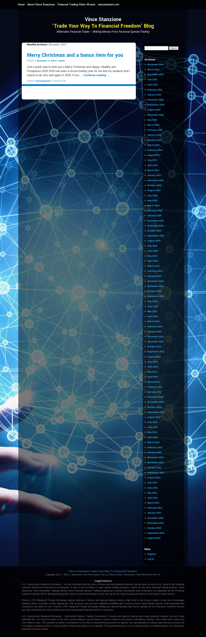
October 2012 (154, 407)
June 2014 (152, 306)
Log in (150, 559)
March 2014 (153, 321)
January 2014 (154, 331)
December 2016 (155, 180)
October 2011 (154, 467)
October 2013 (154, 346)
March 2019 (153, 125)
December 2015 (155, 220)
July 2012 (152, 422)
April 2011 (152, 497)
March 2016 (153, 205)
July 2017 (152, 160)
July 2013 (152, 361)
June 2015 (152, 251)
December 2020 (155, 99)
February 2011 (154, 507)
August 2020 (154, 109)
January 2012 (154, 452)
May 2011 (152, 492)
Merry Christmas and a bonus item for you (75, 55)
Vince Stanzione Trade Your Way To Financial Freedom (103, 571)
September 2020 (155, 104)
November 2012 (155, 402)
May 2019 (152, 120)
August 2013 (154, 356)
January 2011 (154, 512)
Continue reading (96, 75)
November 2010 (155, 523)
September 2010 (155, 533)
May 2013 (152, 371)
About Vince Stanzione (41, 4)
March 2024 (153, 69)
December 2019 (155, 115)
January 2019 (154, 135)
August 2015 (154, 240)
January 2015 (154, 276)
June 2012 (152, 427)
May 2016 (152, 200)
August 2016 (154, 190)
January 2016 (154, 215)
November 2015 (155, 225)
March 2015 (153, 266)
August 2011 (154, 477)
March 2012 (153, 442)
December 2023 (155, 74)
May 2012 (152, 432)
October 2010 (154, 528)
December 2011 (155, 457)
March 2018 (153, 145)
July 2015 (152, 246)
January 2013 (154, 392)
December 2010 (155, 518)
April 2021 (152, 84)
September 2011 (155, 472)
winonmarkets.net (108, 4)
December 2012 (155, 397)
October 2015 (154, 230)
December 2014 (155, 281)
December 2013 (155, 336)
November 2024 (155, 64)
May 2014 (152, 311)
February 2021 (154, 89)
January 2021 (154, 94)
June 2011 (152, 487)
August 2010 (154, 538)
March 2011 (153, 502)
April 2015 (152, 261)
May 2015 (152, 256)
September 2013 (155, 351)
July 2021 (152, 79)
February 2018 (154, 150)
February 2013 (154, 387)
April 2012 (152, 437)
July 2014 (152, 301)
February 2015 (154, 271)
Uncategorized (43, 81)
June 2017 (152, 165)
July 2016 (152, 195)
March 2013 (153, 382)
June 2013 (152, 366)
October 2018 (154, 140)
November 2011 (155, 462)
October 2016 (154, 185)
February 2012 (154, 447)
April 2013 (152, 376)
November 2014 (155, 286)
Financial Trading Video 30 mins (76, 4)
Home (21, 4)
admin (62, 61)
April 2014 (152, 316)
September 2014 (155, 296)
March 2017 (153, 170)
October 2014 (154, 291)
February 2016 (154, 210)
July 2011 (152, 482)
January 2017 (154, 175)
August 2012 (154, 417)
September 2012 (155, 412)
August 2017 (154, 155)
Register (151, 554)
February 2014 (154, 326)
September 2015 (155, 235)
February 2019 (154, 130)
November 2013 (155, 341)
